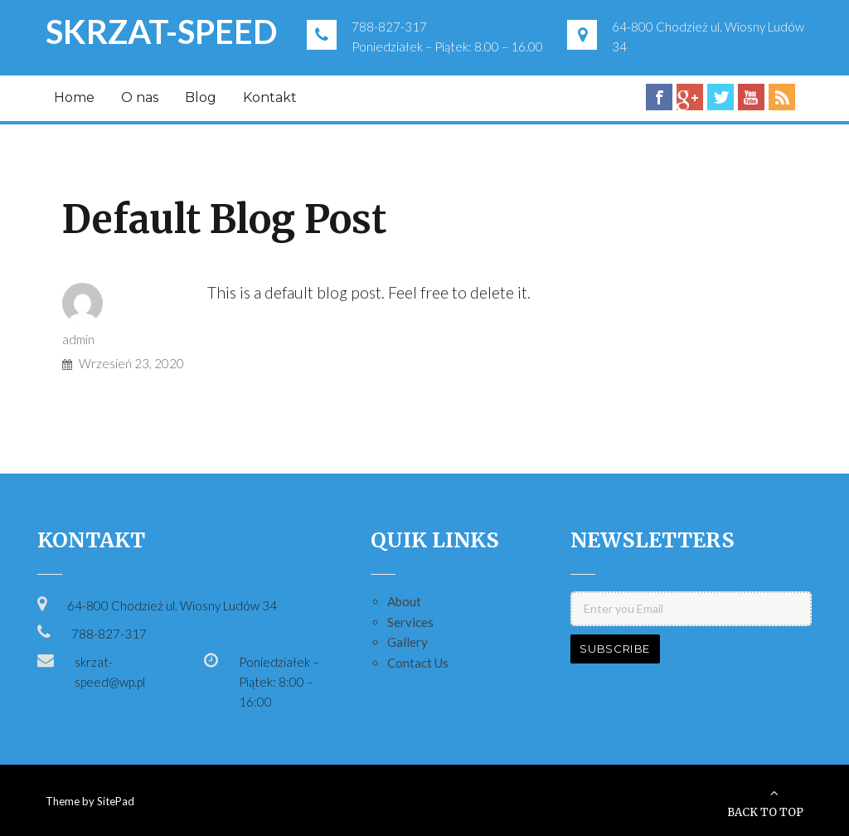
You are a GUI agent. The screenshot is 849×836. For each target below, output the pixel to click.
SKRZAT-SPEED (161, 31)
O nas (139, 97)
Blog (200, 97)
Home (74, 97)
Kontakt (270, 97)
